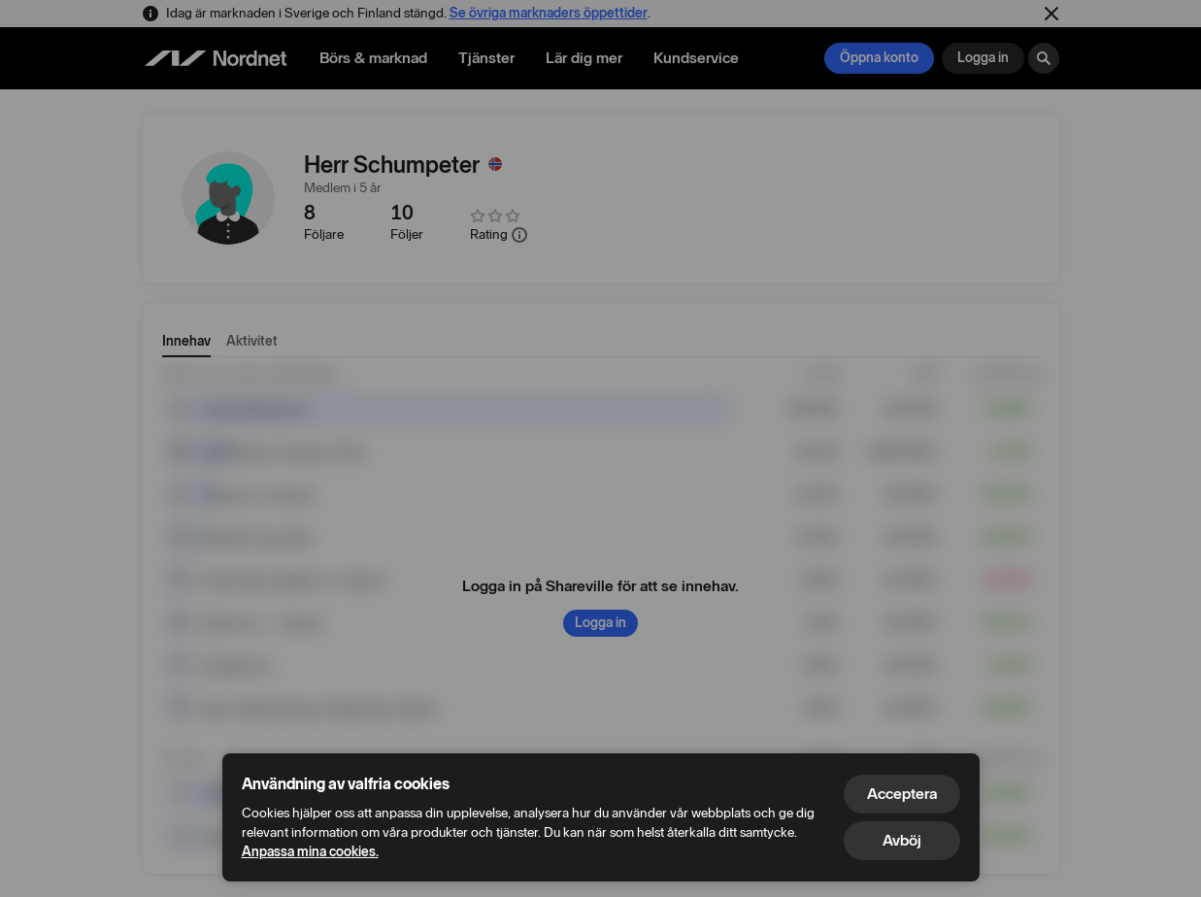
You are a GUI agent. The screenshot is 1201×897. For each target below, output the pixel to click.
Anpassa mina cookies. (310, 852)
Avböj (902, 840)
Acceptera (902, 793)
